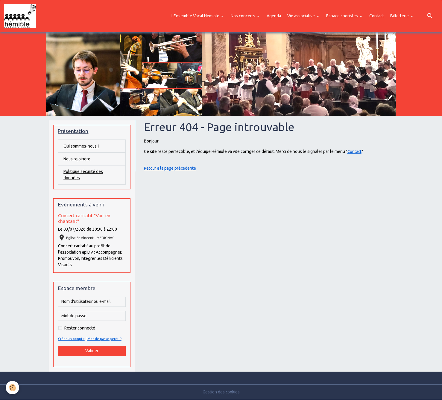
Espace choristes (342, 15)
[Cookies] (12, 387)
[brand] (21, 16)
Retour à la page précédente (170, 168)
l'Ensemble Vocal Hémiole (195, 15)
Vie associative (301, 15)
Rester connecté (79, 328)
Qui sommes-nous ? (81, 146)
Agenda (274, 15)
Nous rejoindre (77, 159)
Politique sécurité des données (83, 174)
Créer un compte (71, 339)
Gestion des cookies (221, 392)
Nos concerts (243, 15)
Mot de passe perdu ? (105, 339)
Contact (376, 15)
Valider (91, 351)
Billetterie (400, 15)
